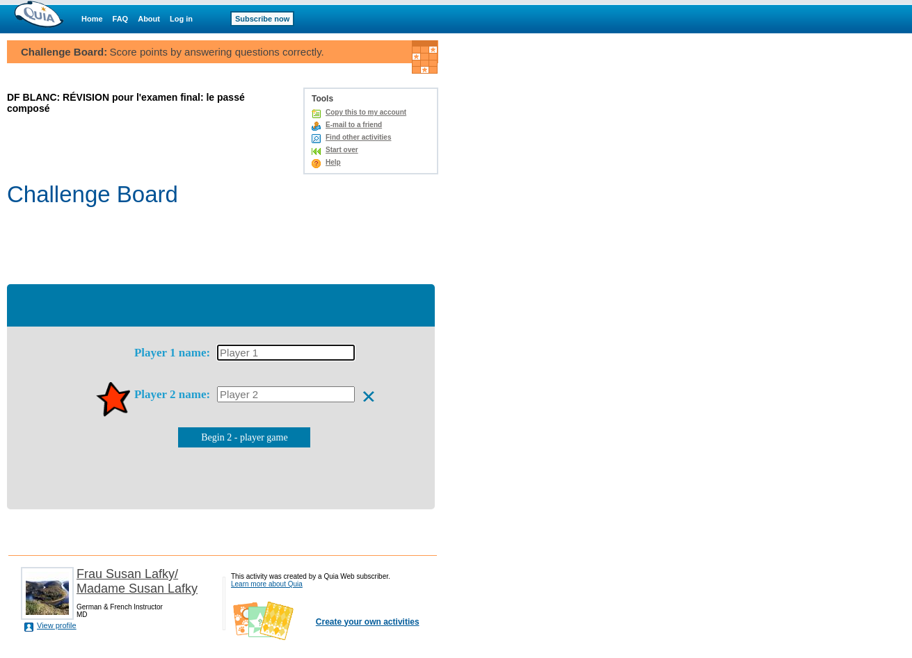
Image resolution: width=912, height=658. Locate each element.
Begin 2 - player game (244, 437)
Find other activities (358, 137)
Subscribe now (262, 19)
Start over (342, 150)
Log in (181, 19)
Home (92, 19)
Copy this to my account (366, 112)
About (149, 19)
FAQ (121, 19)
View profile (57, 625)
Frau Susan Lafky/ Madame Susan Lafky (137, 581)
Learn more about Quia (267, 584)
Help (333, 162)
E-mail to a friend (354, 125)
